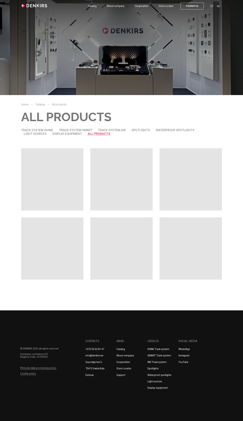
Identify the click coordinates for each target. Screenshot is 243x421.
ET (212, 6)
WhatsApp (184, 349)
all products (99, 133)
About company (115, 6)
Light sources (35, 133)
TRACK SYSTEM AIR (112, 130)
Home (25, 104)
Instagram (184, 355)
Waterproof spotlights (175, 130)
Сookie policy (28, 373)
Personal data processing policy (38, 368)
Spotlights (153, 368)
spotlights (141, 130)
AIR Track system (156, 362)
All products (59, 104)
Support (120, 375)
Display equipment (157, 387)
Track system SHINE (37, 130)
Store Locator (166, 6)
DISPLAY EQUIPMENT (67, 133)
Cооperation (141, 6)
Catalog (92, 6)
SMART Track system (159, 355)
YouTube (183, 362)
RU (218, 6)
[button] (192, 6)
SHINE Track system (158, 349)
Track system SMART (75, 130)
